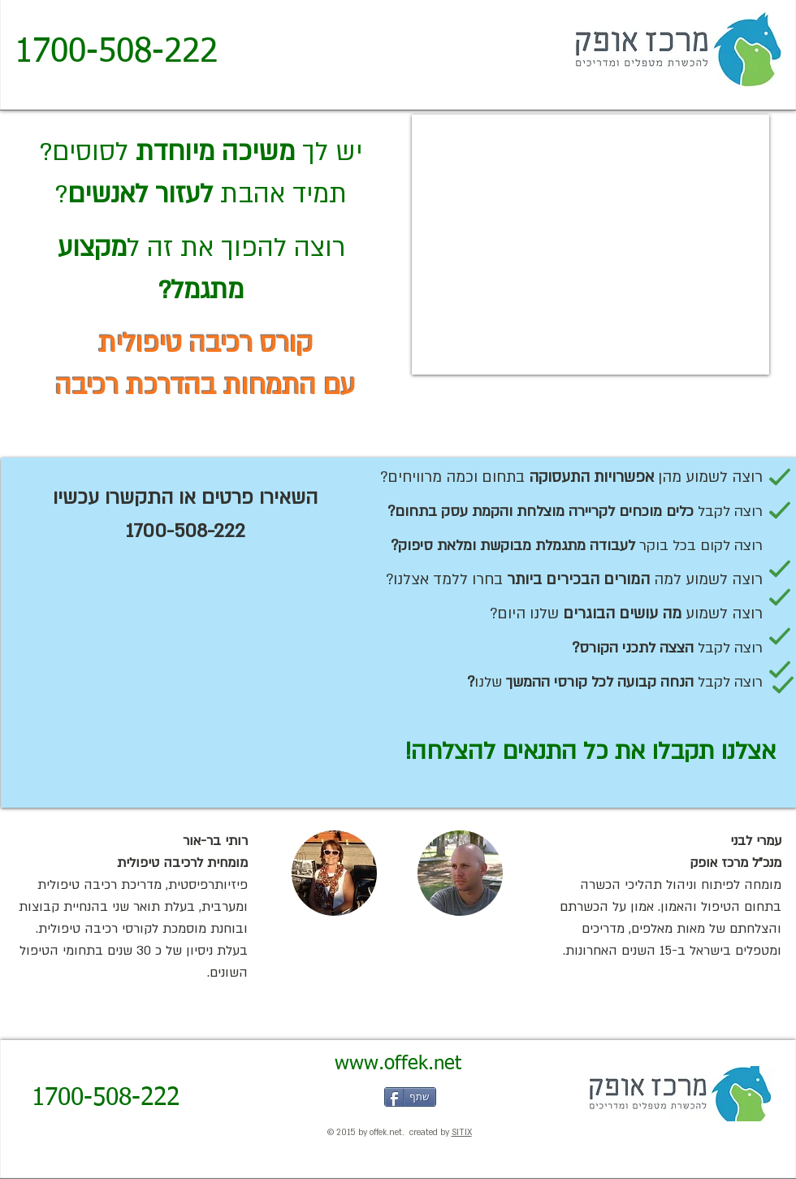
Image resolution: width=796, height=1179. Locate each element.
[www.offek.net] (397, 1064)
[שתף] (410, 1097)
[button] (334, 873)
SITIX (462, 1132)
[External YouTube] (590, 244)
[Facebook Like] (327, 1097)
